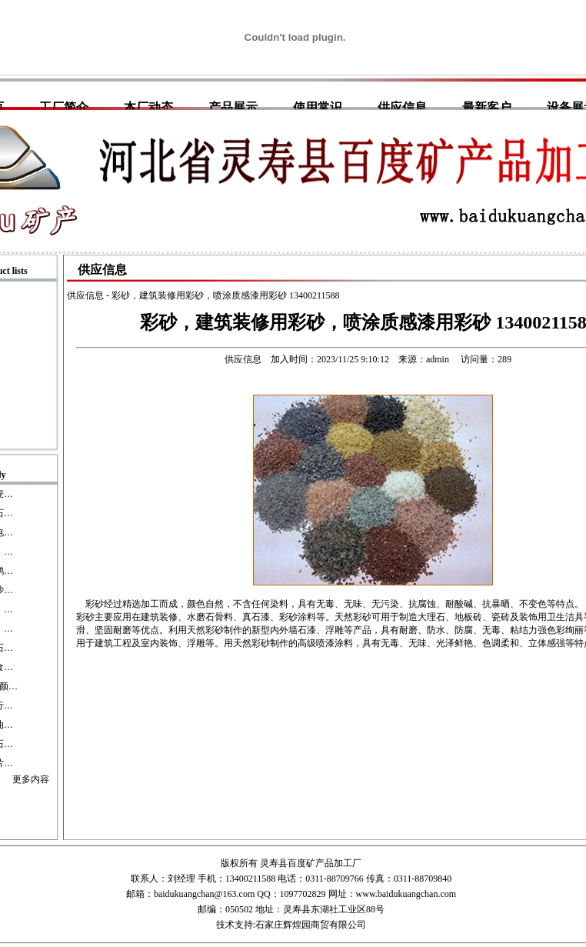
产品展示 (233, 107)
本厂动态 (148, 107)
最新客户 (486, 107)
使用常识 (317, 107)
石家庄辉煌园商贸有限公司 (310, 924)
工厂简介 (63, 107)
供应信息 (402, 107)
